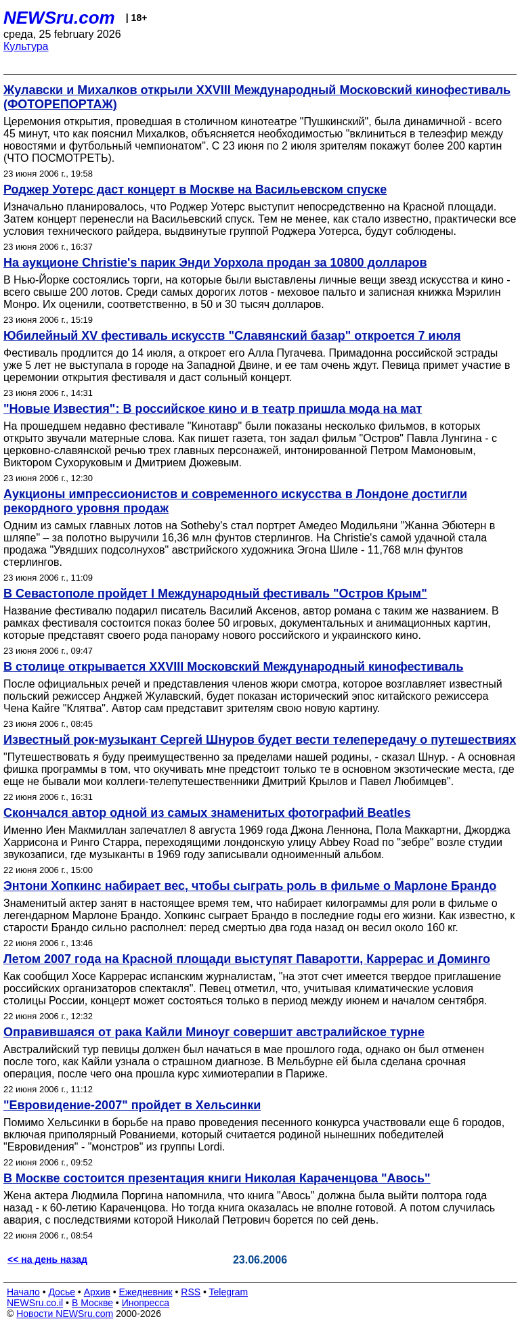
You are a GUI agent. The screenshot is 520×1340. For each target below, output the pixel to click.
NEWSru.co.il (35, 1302)
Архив (97, 1292)
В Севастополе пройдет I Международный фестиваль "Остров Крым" (215, 593)
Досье (61, 1292)
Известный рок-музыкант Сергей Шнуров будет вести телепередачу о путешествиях (259, 739)
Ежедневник (146, 1292)
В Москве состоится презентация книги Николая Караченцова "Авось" (217, 1178)
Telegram (228, 1292)
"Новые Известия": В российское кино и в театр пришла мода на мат (212, 409)
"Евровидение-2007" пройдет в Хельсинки (132, 1105)
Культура (26, 46)
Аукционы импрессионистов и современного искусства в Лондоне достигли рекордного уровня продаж (235, 501)
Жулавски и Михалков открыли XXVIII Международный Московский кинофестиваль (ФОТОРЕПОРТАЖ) (257, 97)
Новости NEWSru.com (64, 1313)
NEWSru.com (59, 17)
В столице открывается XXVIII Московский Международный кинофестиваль (233, 666)
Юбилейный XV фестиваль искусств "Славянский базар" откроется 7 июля (232, 335)
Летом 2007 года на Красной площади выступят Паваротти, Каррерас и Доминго (246, 959)
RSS (190, 1292)
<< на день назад (47, 1259)
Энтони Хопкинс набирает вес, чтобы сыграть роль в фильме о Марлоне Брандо (249, 886)
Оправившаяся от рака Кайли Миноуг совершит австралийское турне (214, 1032)
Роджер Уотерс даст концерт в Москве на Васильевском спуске (195, 189)
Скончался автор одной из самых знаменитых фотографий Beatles (207, 813)
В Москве (92, 1302)
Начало (23, 1292)
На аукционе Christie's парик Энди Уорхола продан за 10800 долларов (215, 262)
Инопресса (146, 1302)
